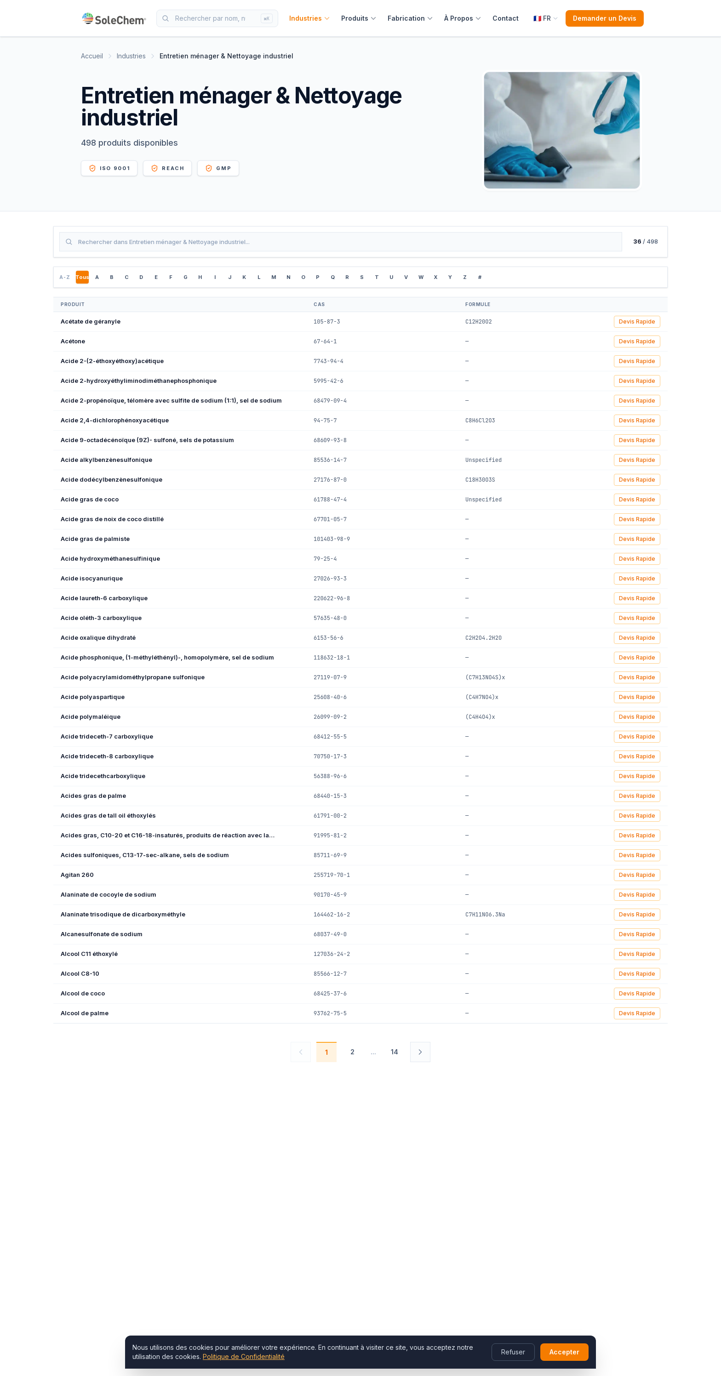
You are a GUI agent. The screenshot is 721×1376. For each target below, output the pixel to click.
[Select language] (546, 18)
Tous (82, 277)
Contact (505, 18)
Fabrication (410, 18)
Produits (359, 18)
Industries (309, 18)
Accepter (564, 1352)
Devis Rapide (637, 321)
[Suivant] (420, 1052)
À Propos (462, 18)
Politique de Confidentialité (244, 1356)
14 (394, 1052)
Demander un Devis (604, 18)
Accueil (92, 56)
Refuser (513, 1352)
